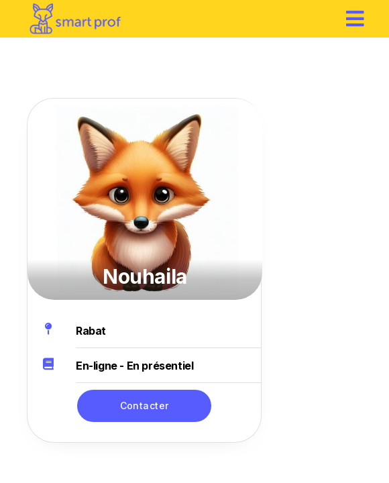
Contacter (144, 405)
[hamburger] (355, 18)
